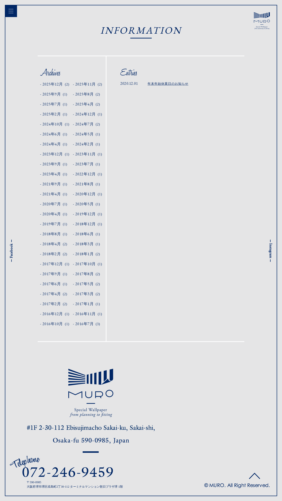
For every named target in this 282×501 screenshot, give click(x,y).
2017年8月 (87, 273)
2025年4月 (87, 104)
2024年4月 (55, 144)
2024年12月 (88, 114)
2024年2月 (87, 144)
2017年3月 (87, 293)
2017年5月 (87, 283)
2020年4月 (55, 214)
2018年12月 (88, 224)
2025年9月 (55, 94)
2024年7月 (87, 124)
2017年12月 (56, 263)
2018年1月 (87, 253)
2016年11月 (88, 313)
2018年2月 (55, 253)
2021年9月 (55, 184)
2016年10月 (56, 323)
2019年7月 (55, 224)
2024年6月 (55, 134)
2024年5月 (87, 134)
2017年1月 (87, 303)
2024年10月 (56, 124)
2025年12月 (56, 84)
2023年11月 (88, 154)
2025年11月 (88, 84)
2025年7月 (55, 104)
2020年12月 (88, 194)
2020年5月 (87, 204)
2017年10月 (88, 263)
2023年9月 (55, 164)
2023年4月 (55, 174)
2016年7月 (87, 323)
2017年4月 (55, 293)
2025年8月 (87, 94)
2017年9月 (55, 273)
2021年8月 (87, 184)
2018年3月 (87, 243)
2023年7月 (87, 164)
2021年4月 (55, 194)
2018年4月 (55, 243)
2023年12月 (56, 154)
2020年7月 (55, 204)
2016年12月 (56, 313)
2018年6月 (87, 233)
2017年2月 (55, 303)
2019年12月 (88, 214)
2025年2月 (55, 114)
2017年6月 (55, 283)
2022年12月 (88, 174)
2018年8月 (55, 233)
